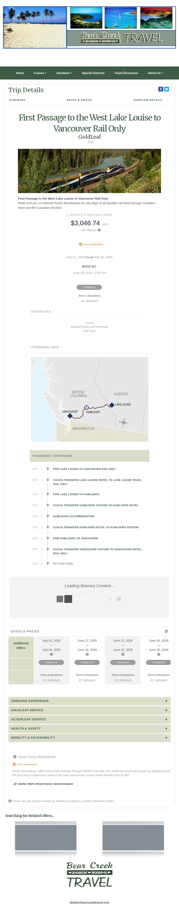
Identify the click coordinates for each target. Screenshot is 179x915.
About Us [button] (154, 73)
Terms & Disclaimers (89, 295)
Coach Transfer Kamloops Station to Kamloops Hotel (96, 505)
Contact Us (89, 287)
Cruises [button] (39, 73)
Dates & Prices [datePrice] (79, 100)
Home (20, 73)
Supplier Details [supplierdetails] (147, 100)
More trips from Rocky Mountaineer (43, 784)
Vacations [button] (63, 73)
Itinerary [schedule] (17, 100)
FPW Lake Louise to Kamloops (76, 494)
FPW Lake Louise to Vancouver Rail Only (84, 469)
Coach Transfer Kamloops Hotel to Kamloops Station (96, 527)
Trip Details (26, 90)
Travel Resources (126, 73)
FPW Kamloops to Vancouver (75, 538)
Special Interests (93, 73)
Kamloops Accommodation (73, 516)
